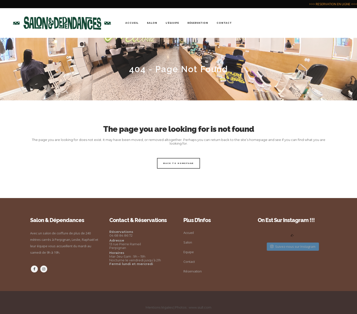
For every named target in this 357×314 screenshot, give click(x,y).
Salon (187, 242)
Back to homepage (178, 163)
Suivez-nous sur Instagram (292, 246)
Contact (189, 261)
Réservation (192, 271)
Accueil (188, 232)
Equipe (188, 252)
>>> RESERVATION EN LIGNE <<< (333, 4)
